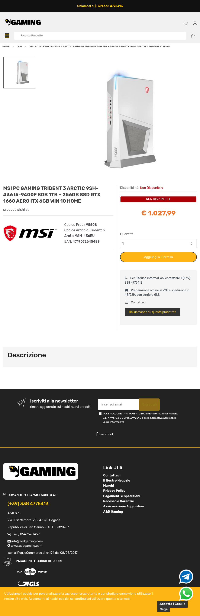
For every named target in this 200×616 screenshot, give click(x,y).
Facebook (105, 434)
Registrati (149, 404)
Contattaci (135, 302)
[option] (116, 120)
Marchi (108, 486)
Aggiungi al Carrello (158, 257)
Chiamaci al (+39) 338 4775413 (100, 6)
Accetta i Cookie (172, 604)
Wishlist (23, 210)
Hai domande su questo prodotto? (152, 312)
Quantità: (127, 234)
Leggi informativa (113, 421)
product (9, 210)
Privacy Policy (114, 491)
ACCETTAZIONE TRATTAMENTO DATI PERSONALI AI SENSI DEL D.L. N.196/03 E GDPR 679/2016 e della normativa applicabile (140, 417)
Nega (163, 609)
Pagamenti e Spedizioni (121, 496)
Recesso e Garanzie (118, 501)
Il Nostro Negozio (116, 480)
